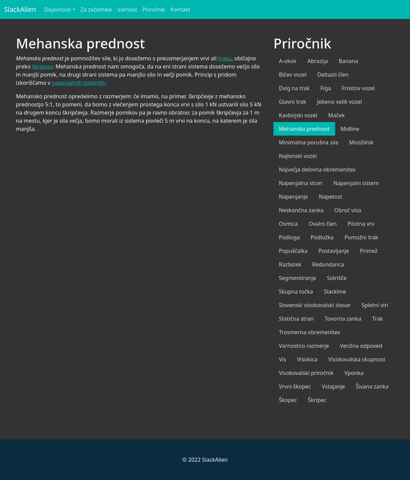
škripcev (42, 66)
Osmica (288, 223)
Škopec (288, 400)
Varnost (127, 9)
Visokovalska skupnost (357, 359)
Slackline (335, 291)
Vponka (354, 373)
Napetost (330, 196)
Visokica (307, 359)
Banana (348, 61)
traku (224, 58)
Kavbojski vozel (298, 115)
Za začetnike (96, 9)
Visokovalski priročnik (306, 373)
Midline (350, 129)
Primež (368, 251)
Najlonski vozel (298, 156)
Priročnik (153, 9)
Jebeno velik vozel (339, 101)
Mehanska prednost (304, 129)
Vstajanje (333, 386)
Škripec (317, 400)
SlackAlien (20, 9)
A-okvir (287, 61)
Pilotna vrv (361, 223)
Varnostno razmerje (304, 345)
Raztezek (290, 264)
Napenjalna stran (301, 183)
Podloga (289, 237)
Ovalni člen (323, 223)
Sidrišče (337, 278)
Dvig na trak (294, 88)
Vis (282, 359)
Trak (377, 318)
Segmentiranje (297, 278)
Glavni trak (292, 101)
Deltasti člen (333, 74)
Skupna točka (296, 291)
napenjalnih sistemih (78, 82)
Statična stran (296, 318)
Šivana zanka (372, 386)
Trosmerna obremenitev (309, 332)
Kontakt (180, 9)
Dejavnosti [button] (57, 9)
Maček (336, 115)
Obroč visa (347, 210)
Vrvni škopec (295, 386)
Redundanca (328, 264)
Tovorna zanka (343, 318)
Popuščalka (293, 251)
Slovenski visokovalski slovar (315, 305)
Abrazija (317, 61)
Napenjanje (293, 196)
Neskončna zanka (301, 210)
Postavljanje (334, 251)
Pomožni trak (361, 237)
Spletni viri (375, 305)
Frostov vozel (358, 88)
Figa (326, 88)
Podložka (322, 237)
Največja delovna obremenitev (317, 169)
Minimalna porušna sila (308, 142)
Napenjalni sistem (356, 183)
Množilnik (361, 142)
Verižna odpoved (361, 345)
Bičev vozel (293, 74)
